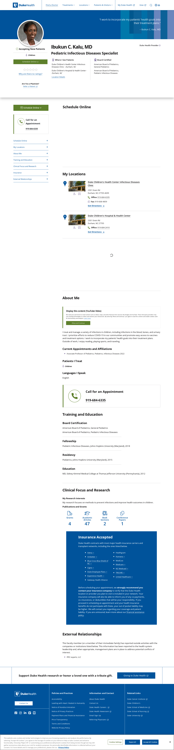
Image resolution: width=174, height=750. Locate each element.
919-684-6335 (96, 400)
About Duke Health (97, 699)
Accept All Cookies (150, 742)
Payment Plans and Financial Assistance (68, 715)
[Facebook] (16, 713)
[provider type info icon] (160, 45)
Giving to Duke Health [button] (135, 675)
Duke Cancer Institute (136, 699)
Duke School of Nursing (137, 711)
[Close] (170, 742)
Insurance (17, 172)
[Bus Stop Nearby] (79, 194)
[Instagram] (21, 713)
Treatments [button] (67, 5)
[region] (87, 742)
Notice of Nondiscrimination (63, 707)
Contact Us (23, 703)
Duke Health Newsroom (99, 711)
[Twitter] (30, 713)
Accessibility (57, 699)
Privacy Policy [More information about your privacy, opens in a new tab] (63, 747)
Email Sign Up (95, 715)
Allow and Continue (78, 323)
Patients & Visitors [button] (102, 5)
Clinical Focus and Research (24, 166)
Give (142, 5)
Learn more (87, 318)
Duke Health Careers (98, 707)
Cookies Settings (115, 742)
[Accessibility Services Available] (74, 194)
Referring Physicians (97, 719)
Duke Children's (133, 703)
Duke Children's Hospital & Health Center (109, 215)
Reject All (132, 742)
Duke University (133, 715)
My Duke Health (125, 5)
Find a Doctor (52, 5)
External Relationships (22, 179)
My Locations (19, 147)
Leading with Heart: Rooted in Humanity (68, 703)
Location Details (58, 77)
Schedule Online (20, 140)
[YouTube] (35, 713)
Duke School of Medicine (137, 707)
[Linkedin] (25, 713)
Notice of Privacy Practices (62, 711)
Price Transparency (60, 719)
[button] (70, 518)
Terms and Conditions (61, 724)
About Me (17, 153)
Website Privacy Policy (61, 728)
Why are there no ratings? (30, 74)
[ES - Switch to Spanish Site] (157, 5)
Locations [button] (83, 5)
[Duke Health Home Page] (26, 693)
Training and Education (22, 160)
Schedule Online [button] (30, 62)
